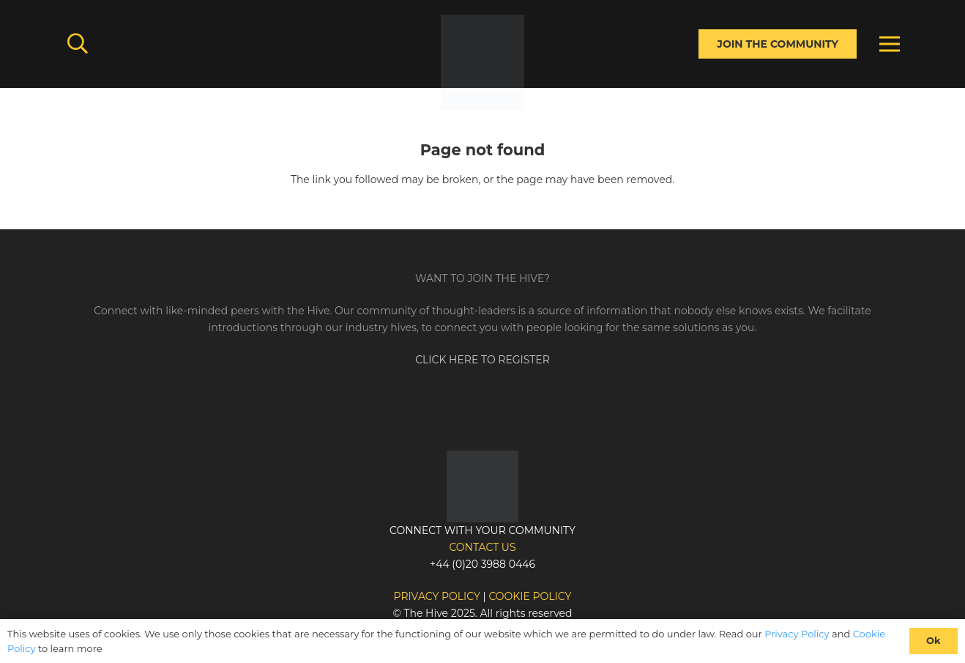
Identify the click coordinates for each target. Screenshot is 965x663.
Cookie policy (529, 596)
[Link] (482, 62)
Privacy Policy (796, 634)
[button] (77, 43)
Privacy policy (437, 596)
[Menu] (889, 44)
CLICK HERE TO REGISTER (482, 359)
